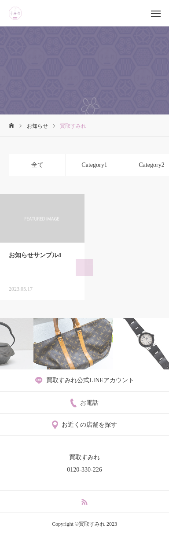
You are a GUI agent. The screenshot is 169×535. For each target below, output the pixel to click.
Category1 (94, 165)
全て (37, 165)
